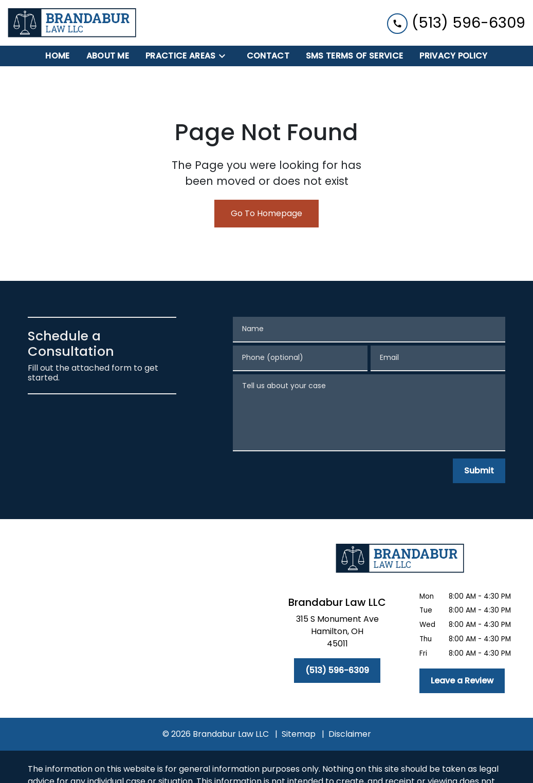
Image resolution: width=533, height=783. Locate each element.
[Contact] (268, 56)
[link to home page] (72, 22)
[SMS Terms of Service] (354, 56)
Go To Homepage (266, 213)
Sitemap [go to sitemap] (299, 734)
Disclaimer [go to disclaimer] (349, 734)
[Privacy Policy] (453, 56)
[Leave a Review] (462, 681)
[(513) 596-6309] (337, 670)
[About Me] (108, 56)
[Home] (57, 56)
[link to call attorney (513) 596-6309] (456, 23)
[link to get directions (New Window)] (337, 633)
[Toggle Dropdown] (225, 56)
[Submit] (479, 471)
